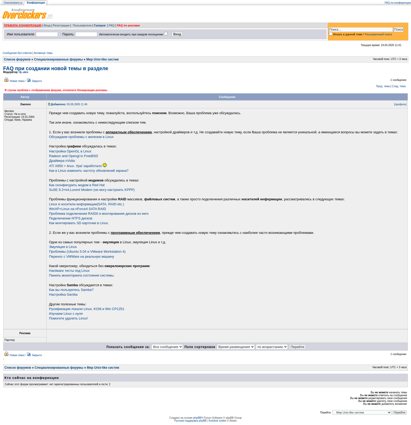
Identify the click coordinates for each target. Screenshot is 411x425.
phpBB (197, 417)
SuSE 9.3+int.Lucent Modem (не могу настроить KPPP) (92, 190)
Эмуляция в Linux (63, 247)
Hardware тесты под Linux (69, 271)
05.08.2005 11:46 (69, 104)
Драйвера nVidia (62, 161)
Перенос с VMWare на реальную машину (81, 256)
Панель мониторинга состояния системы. (82, 275)
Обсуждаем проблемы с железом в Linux (81, 137)
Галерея (99, 25)
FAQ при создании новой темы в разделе (55, 68)
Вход (47, 25)
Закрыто (37, 81)
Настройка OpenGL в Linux (70, 151)
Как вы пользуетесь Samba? (71, 290)
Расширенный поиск (378, 34)
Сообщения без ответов (17, 53)
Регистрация (61, 25)
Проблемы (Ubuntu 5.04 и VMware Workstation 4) (87, 251)
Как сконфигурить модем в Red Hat (77, 185)
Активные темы (43, 53)
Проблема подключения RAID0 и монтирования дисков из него (99, 214)
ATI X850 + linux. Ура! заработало (78, 166)
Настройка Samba (63, 294)
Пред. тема (383, 86)
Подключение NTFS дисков (70, 218)
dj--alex (23, 72)
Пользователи (82, 25)
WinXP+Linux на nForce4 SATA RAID (77, 209)
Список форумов (17, 59)
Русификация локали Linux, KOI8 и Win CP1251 (86, 309)
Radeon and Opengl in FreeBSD (73, 156)
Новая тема (17, 81)
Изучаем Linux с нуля (66, 314)
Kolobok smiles (217, 420)
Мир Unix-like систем (102, 59)
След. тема (398, 86)
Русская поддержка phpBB (190, 420)
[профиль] (400, 104)
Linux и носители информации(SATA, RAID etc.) (86, 204)
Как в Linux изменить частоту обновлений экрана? (88, 171)
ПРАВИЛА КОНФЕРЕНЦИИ (22, 25)
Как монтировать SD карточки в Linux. (79, 223)
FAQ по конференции (398, 2)
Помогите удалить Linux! (68, 318)
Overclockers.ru (13, 2)
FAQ (112, 25)
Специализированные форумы (58, 59)
